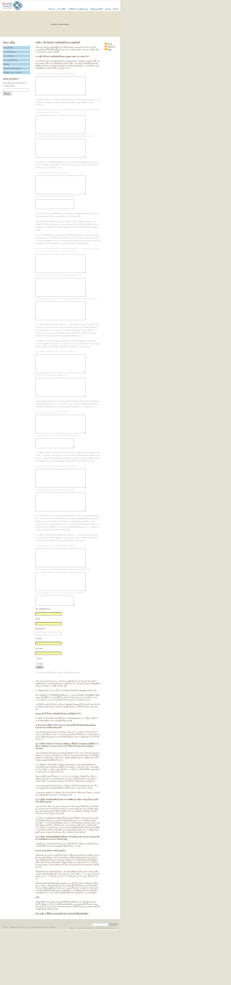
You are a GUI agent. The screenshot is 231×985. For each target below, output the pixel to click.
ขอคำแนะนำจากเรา (86, 982)
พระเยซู (108, 8)
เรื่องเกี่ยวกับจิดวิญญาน (13, 68)
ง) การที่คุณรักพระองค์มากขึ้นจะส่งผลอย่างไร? (52, 183)
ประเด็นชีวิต (8, 48)
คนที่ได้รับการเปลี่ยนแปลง (78, 8)
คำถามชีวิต (61, 8)
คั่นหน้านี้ (110, 47)
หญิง (40, 718)
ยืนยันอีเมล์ (40, 683)
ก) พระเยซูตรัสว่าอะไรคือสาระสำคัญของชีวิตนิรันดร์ (55, 74)
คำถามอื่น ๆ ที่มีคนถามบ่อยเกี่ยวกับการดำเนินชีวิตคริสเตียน (62, 968)
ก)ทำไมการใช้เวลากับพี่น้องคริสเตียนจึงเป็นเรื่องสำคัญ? (56, 505)
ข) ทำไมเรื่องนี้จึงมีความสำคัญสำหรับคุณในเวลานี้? (55, 532)
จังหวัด (39, 693)
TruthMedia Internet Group (18, 982)
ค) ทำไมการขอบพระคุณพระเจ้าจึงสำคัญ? (51, 446)
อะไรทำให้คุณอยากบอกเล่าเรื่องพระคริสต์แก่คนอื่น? (55, 592)
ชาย (40, 713)
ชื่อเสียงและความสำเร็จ (13, 73)
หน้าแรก (51, 8)
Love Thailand (50, 982)
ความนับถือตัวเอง (11, 60)
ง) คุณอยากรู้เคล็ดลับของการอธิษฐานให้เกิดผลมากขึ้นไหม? (58, 473)
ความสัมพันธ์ (9, 56)
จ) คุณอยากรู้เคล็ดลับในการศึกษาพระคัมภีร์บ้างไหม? (55, 211)
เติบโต (115, 8)
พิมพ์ (108, 50)
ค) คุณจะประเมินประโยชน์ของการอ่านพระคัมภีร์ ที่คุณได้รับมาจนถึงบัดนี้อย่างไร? (66, 322)
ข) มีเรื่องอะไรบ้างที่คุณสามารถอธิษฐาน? (51, 405)
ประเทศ (39, 703)
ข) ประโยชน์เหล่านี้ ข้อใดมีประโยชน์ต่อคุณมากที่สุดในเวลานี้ (58, 295)
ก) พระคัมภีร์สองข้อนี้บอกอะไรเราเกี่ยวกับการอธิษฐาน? (56, 378)
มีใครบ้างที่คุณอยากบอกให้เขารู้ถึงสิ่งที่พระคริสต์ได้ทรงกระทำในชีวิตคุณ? (63, 619)
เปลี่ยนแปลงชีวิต (96, 8)
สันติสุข (7, 64)
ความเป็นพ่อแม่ (10, 52)
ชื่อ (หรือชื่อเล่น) (43, 664)
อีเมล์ (38, 673)
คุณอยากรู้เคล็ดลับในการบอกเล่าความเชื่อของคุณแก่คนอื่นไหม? (59, 646)
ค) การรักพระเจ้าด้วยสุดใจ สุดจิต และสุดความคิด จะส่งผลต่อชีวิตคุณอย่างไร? (64, 143)
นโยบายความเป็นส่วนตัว (105, 982)
